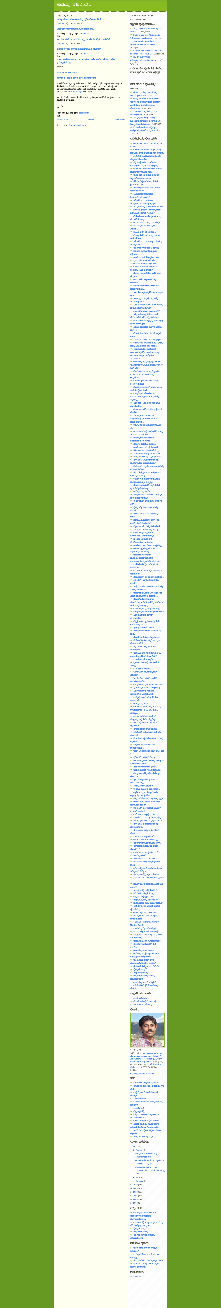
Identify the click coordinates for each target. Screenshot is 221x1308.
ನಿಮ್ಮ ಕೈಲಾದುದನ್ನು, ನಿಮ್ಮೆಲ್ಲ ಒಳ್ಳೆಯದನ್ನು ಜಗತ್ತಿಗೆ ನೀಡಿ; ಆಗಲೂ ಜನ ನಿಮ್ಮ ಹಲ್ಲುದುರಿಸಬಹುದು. (145, 121)
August (139, 1150)
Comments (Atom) (77, 125)
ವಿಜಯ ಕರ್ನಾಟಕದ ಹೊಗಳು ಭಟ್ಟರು (147, 339)
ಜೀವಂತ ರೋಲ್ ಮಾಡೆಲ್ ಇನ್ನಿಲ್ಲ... (146, 840)
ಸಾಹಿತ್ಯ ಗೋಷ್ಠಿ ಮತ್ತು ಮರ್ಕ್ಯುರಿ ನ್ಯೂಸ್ (148, 903)
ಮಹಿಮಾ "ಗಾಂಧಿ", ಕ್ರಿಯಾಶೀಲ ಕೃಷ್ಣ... (147, 817)
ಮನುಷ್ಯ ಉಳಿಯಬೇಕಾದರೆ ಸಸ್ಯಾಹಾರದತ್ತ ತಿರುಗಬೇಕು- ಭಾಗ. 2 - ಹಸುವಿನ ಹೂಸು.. (144, 418)
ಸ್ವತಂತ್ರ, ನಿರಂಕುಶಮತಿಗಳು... (144, 627)
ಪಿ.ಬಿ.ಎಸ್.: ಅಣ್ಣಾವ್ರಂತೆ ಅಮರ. (145, 814)
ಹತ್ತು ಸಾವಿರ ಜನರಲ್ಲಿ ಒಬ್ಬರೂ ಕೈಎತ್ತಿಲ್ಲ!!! (148, 798)
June (138, 1177)
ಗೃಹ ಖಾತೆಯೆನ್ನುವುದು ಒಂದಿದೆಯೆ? (146, 966)
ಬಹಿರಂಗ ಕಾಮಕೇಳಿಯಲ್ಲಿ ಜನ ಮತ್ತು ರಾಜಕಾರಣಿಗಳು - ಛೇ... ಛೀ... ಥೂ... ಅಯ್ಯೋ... (145, 710)
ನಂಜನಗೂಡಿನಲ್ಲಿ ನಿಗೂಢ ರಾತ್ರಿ (145, 1001)
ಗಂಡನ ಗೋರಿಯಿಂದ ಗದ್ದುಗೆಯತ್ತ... (146, 637)
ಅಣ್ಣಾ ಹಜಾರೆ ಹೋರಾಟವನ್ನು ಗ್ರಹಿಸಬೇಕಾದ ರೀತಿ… (76, 29)
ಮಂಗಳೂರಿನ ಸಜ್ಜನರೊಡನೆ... (144, 836)
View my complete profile (142, 1073)
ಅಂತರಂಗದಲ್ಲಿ (138, 1108)
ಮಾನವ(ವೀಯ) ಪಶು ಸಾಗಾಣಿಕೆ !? (146, 311)
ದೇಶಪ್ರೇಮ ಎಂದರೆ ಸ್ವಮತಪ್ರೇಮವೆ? (147, 941)
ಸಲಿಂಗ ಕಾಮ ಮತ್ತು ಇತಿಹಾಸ (144, 859)
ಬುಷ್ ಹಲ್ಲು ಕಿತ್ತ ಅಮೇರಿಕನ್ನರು (144, 928)
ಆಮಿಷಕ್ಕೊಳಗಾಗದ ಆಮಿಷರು (144, 950)
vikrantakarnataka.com (141, 1056)
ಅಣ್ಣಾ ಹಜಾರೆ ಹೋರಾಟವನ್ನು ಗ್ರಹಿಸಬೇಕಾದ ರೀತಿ (79, 19)
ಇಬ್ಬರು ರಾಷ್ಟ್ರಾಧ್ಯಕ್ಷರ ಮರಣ (143, 896)
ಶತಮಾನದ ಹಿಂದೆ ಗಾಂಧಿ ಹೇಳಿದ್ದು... (146, 450)
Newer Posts (62, 120)
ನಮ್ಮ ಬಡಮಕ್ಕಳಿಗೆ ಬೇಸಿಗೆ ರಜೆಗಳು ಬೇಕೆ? (148, 206)
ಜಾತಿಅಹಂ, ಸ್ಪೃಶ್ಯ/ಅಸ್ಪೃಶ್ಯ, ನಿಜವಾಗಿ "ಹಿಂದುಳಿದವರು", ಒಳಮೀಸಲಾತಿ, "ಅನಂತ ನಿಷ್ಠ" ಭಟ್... (146, 365)
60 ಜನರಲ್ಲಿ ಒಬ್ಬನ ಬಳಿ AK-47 (145, 912)
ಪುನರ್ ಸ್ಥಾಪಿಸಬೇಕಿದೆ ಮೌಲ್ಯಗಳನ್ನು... (147, 687)
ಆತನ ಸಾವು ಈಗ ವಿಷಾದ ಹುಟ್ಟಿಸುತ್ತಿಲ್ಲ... (148, 545)
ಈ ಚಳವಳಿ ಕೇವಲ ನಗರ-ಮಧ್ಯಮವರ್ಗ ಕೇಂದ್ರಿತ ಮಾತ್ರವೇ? (83, 39)
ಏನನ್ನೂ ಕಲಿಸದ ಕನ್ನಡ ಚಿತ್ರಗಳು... (146, 729)
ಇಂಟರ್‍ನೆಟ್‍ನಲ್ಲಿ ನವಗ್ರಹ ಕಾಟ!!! (145, 890)
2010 (135, 1185)
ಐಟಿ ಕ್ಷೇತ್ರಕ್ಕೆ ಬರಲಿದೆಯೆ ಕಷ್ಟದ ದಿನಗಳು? (148, 612)
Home (91, 120)
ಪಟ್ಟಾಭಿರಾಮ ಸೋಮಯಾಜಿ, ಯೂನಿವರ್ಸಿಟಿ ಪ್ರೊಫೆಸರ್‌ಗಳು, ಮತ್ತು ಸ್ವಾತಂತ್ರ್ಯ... (144, 396)
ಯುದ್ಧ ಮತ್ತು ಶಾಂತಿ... (141, 703)
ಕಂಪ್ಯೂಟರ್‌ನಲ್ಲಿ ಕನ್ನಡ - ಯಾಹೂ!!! (146, 874)
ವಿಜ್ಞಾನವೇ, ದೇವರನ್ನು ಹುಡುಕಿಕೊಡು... (147, 526)
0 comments (83, 33)
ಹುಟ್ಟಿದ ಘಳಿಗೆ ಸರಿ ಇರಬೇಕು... (144, 232)
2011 (135, 1146)
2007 (135, 1195)
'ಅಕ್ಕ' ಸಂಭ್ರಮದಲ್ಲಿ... (141, 972)
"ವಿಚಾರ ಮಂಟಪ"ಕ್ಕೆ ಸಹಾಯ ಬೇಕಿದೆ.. (147, 453)
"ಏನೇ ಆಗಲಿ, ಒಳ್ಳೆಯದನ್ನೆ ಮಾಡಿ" (146, 1083)
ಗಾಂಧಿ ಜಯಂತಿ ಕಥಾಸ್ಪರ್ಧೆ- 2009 (146, 257)
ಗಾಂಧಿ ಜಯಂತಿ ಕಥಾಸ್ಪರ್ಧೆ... (144, 1136)
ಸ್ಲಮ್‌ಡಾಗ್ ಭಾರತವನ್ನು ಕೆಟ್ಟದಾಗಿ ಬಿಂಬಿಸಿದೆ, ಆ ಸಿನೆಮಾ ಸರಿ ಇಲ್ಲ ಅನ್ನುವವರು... (144, 374)
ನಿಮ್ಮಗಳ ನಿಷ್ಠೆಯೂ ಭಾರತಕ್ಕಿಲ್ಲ (144, 444)
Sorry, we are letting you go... (147, 529)
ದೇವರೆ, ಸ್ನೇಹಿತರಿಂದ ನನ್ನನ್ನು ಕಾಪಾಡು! (147, 820)
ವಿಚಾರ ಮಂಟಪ (139, 1098)
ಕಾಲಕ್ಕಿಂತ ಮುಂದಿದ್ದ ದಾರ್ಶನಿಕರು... (146, 789)
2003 (135, 1203)
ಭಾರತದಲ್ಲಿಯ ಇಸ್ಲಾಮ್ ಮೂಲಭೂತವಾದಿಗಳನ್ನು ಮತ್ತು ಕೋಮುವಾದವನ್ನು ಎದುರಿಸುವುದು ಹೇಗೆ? (146, 558)
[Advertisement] (144, 1291)
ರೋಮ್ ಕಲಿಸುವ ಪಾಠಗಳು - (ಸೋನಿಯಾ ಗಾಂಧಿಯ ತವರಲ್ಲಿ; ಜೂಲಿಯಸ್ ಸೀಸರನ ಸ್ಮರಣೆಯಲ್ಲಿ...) (147, 602)
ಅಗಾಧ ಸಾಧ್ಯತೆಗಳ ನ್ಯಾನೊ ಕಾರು (145, 659)
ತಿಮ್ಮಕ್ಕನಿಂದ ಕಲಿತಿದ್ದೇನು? (143, 786)
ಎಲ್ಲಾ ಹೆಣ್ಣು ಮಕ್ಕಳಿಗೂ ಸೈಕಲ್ (144, 982)
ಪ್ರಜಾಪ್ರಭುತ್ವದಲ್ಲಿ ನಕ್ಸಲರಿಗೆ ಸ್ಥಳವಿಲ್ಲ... (147, 770)
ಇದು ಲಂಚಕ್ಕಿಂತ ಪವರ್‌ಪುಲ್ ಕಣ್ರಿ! (146, 931)
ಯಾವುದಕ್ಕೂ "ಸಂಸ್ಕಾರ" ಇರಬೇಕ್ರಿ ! (146, 222)
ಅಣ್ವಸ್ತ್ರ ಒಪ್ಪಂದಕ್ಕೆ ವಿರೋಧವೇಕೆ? (145, 900)
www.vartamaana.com (67, 72)
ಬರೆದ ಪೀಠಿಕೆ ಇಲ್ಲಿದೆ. (75, 92)
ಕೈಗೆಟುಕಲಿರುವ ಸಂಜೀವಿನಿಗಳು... (145, 757)
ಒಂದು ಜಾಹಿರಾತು (140, 998)
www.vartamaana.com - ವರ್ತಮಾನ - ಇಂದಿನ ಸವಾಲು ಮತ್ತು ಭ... (149, 1170)
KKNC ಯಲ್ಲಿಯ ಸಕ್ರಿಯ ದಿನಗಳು (146, 1121)
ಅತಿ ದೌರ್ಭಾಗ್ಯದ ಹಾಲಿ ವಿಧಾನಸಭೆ (146, 248)
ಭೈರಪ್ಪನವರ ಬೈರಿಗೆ (140, 969)
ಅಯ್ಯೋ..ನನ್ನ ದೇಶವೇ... (142, 491)
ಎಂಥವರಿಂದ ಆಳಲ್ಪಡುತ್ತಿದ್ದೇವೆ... (145, 767)
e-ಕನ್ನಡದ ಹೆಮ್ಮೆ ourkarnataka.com (148, 684)
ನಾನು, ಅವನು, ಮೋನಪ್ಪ (142, 1004)
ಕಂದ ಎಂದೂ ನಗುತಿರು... (142, 669)
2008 (135, 1192)
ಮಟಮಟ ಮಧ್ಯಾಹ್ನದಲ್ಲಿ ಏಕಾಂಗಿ (145, 852)
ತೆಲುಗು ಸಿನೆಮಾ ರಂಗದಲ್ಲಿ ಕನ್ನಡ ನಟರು (148, 1260)
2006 (135, 1199)
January (140, 1181)
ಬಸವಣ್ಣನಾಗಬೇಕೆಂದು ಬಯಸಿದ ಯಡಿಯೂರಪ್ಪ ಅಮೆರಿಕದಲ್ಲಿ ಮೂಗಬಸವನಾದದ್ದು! (143, 1216)
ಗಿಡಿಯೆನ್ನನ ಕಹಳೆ (139, 855)
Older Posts (119, 120)
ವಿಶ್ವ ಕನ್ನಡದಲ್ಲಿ (138, 1111)
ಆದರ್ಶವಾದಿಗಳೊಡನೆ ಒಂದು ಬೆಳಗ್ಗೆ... (147, 843)
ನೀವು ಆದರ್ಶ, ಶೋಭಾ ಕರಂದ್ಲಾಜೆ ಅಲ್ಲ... (148, 577)
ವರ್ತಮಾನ (61, 23)
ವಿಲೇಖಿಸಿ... (137, 1276)
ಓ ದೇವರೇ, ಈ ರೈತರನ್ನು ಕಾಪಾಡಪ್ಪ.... (147, 609)
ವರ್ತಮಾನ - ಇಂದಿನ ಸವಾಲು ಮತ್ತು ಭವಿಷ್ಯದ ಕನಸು (76, 78)
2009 (135, 1188)
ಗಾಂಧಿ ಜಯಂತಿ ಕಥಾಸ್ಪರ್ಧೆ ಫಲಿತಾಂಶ (147, 456)
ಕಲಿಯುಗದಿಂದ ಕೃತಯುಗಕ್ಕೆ (143, 893)
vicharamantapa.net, (152, 1053)
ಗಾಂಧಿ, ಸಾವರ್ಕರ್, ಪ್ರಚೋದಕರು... (146, 447)
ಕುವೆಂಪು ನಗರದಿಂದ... (74, 4)
